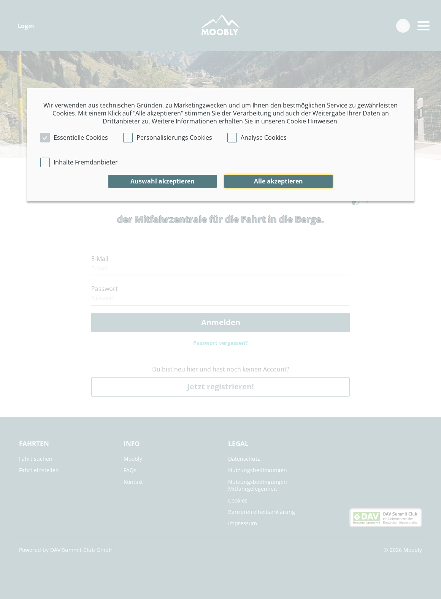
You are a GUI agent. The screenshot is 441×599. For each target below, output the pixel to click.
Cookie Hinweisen (312, 121)
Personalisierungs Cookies (174, 137)
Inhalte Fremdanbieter (86, 162)
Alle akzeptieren (278, 181)
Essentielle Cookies (81, 137)
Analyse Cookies (264, 137)
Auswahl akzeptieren (162, 181)
